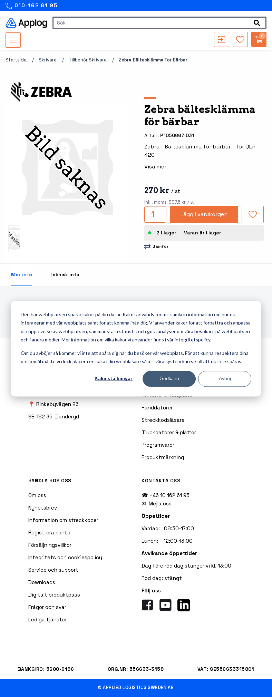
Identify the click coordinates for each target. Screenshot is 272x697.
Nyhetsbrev (42, 507)
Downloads (41, 582)
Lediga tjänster (47, 619)
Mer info (21, 274)
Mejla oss (160, 503)
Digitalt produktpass (54, 594)
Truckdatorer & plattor (169, 432)
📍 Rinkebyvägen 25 (53, 404)
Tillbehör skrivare (88, 60)
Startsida (16, 60)
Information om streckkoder (63, 520)
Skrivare (48, 60)
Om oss (37, 495)
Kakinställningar (114, 378)
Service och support (53, 570)
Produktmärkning (163, 457)
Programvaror (158, 445)
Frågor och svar (47, 607)
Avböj (225, 378)
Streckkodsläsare (163, 420)
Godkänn (169, 378)
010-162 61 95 (32, 5)
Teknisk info (64, 274)
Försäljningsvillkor (49, 545)
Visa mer (155, 166)
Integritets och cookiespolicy (65, 557)
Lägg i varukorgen (204, 214)
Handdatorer (157, 407)
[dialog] (136, 348)
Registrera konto (49, 532)
